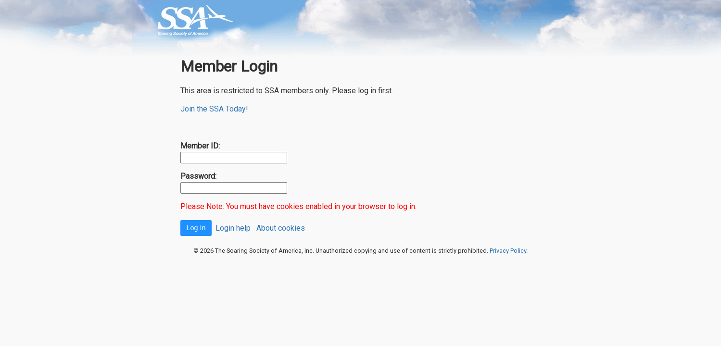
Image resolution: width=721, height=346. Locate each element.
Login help (233, 227)
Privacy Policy (508, 250)
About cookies (280, 227)
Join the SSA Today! (214, 108)
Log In (195, 228)
